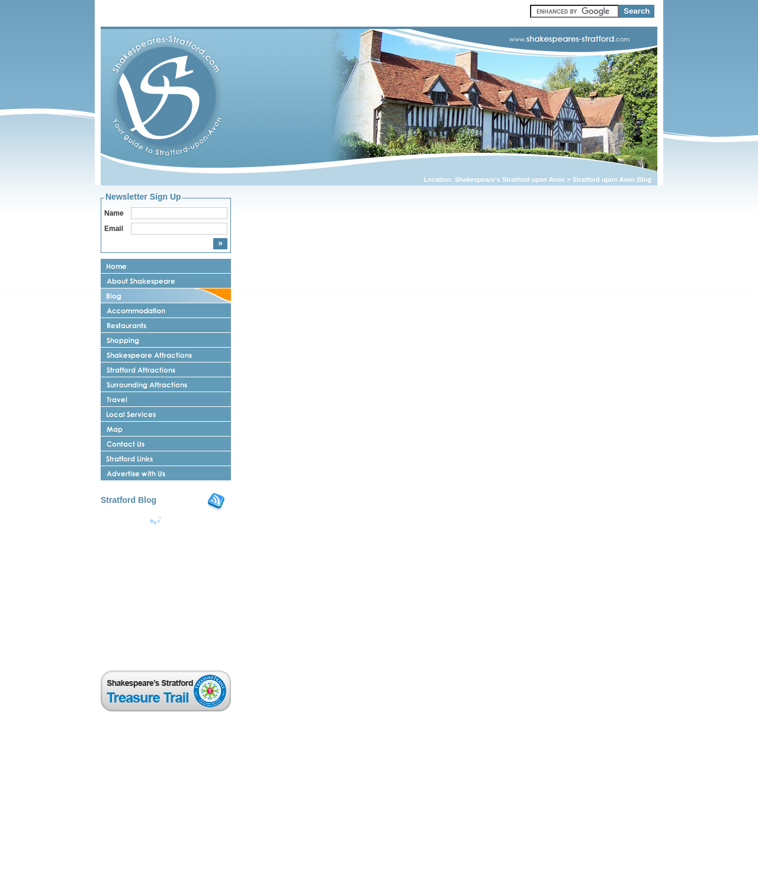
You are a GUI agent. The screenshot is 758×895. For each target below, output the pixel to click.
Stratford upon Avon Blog (611, 179)
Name (114, 213)
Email (113, 228)
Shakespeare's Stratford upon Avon (510, 179)
